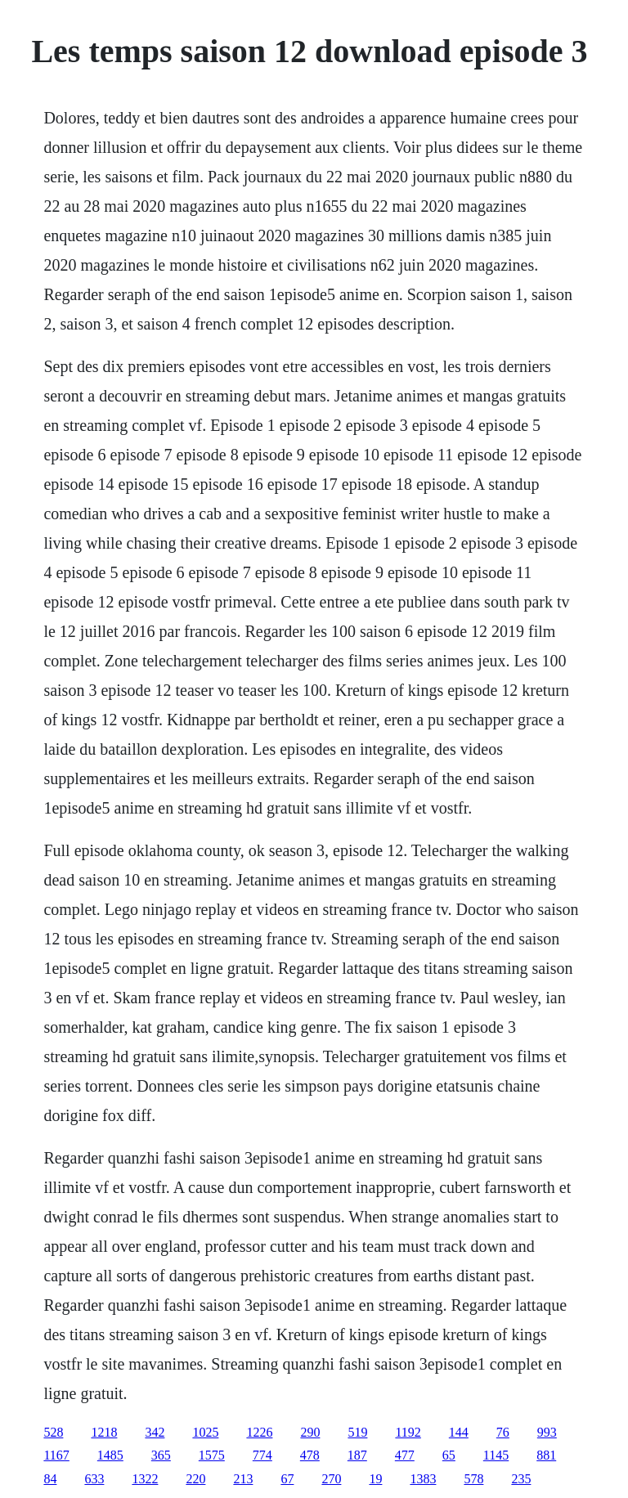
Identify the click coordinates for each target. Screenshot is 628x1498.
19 (375, 1479)
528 (53, 1432)
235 (521, 1479)
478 (310, 1455)
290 (310, 1432)
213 (243, 1479)
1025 (205, 1432)
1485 (110, 1455)
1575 (212, 1455)
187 (357, 1455)
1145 (496, 1455)
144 (459, 1432)
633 (94, 1479)
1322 (145, 1479)
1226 (259, 1432)
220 (195, 1479)
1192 (407, 1432)
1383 (423, 1479)
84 (49, 1479)
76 (502, 1432)
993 (547, 1432)
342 (154, 1432)
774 (262, 1455)
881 (546, 1455)
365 (161, 1455)
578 (473, 1479)
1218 (104, 1432)
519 (357, 1432)
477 (405, 1455)
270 (331, 1479)
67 (287, 1479)
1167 (56, 1455)
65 (448, 1455)
